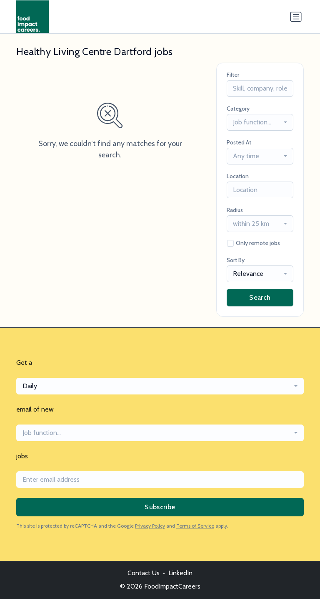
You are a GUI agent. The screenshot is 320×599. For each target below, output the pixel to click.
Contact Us (144, 573)
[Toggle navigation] (296, 17)
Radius (235, 210)
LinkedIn (180, 573)
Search (259, 297)
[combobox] (260, 122)
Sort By (236, 260)
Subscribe (160, 507)
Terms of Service (195, 526)
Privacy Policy (150, 526)
